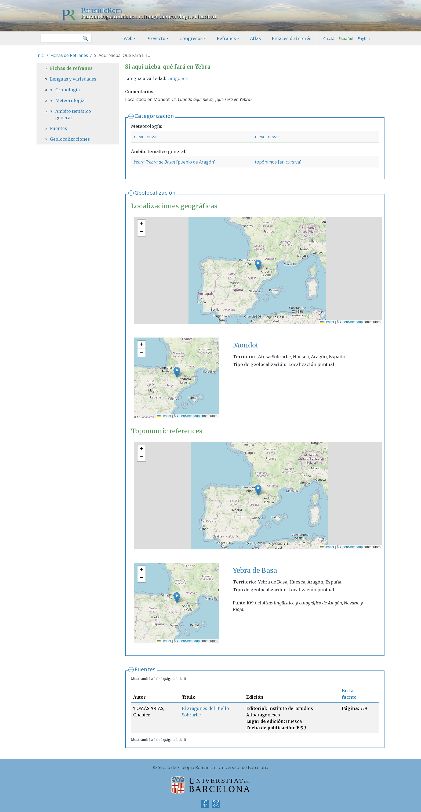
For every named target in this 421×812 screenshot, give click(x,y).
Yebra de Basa (160, 162)
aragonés (178, 78)
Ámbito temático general (73, 114)
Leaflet (327, 322)
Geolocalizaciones (70, 139)
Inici (41, 55)
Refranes (226, 38)
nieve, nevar (146, 137)
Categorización (154, 115)
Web (128, 38)
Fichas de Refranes (69, 55)
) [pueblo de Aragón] (194, 162)
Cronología (67, 89)
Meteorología (70, 100)
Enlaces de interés (291, 38)
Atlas (255, 38)
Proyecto (155, 38)
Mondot (246, 345)
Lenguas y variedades (73, 79)
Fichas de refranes (71, 68)
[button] (258, 264)
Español (346, 38)
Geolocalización (155, 192)
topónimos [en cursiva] (278, 162)
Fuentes (145, 669)
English (364, 38)
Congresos (191, 38)
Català (328, 38)
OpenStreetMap (351, 322)
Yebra (139, 162)
